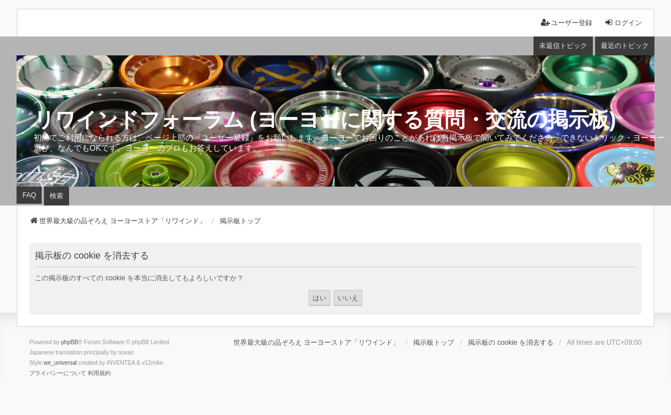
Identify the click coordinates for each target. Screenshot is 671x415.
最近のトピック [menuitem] (625, 46)
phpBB (69, 342)
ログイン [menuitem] (623, 22)
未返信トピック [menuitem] (563, 46)
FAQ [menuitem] (29, 195)
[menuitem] (57, 373)
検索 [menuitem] (56, 196)
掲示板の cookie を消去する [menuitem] (510, 342)
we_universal (59, 363)
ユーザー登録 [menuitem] (566, 22)
